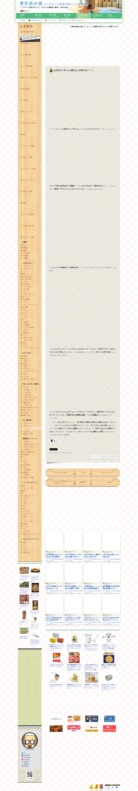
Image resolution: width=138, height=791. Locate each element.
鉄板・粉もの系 (25, 276)
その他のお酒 (25, 552)
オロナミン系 (25, 511)
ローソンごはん (25, 392)
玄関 (23, 20)
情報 (54, 441)
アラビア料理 (25, 325)
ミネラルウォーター (27, 488)
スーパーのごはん (26, 405)
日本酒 (22, 542)
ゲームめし (24, 361)
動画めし (23, 363)
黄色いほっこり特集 (27, 237)
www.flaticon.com (65, 782)
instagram (27, 757)
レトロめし (24, 366)
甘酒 (22, 506)
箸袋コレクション (26, 111)
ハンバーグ (24, 312)
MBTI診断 (25, 766)
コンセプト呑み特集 (27, 214)
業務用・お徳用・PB (27, 452)
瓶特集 (22, 134)
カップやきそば (51, 20)
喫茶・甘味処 (25, 299)
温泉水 (22, 485)
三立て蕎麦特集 (25, 54)
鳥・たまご (24, 281)
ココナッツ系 (25, 531)
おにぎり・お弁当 (26, 337)
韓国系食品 (24, 472)
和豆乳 (22, 508)
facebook (27, 755)
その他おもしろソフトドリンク (31, 534)
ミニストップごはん (27, 400)
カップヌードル (25, 426)
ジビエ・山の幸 (25, 286)
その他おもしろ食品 (27, 477)
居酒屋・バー (25, 274)
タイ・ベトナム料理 (27, 327)
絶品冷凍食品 (25, 454)
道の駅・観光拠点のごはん (29, 407)
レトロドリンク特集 (27, 146)
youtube (26, 759)
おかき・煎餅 (25, 465)
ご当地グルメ (25, 332)
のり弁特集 (24, 100)
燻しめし (23, 374)
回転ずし (23, 343)
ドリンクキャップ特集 (28, 169)
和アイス (23, 467)
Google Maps (21, 785)
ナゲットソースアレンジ (28, 371)
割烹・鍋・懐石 (25, 279)
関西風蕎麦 (24, 248)
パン (22, 302)
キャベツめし (25, 376)
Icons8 (32, 785)
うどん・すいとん (26, 269)
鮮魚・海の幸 (25, 284)
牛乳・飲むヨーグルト (28, 496)
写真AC (26, 762)
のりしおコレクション (28, 180)
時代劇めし (24, 356)
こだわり (23, 462)
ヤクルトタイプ (25, 513)
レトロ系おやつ (25, 441)
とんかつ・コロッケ (27, 294)
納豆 (22, 457)
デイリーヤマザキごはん (28, 397)
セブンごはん (25, 387)
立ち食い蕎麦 (25, 253)
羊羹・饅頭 (24, 307)
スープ (22, 529)
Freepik (36, 782)
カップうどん (25, 431)
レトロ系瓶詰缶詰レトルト (29, 444)
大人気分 (23, 516)
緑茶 (22, 493)
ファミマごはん (25, 390)
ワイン (22, 545)
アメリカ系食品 (25, 470)
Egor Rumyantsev (44, 782)
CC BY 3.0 (82, 782)
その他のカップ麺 (26, 433)
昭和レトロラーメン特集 (28, 77)
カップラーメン (25, 423)
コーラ (22, 519)
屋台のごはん (25, 412)
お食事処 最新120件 (36, 20)
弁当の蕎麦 (24, 255)
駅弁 (22, 335)
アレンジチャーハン (27, 369)
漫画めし (23, 358)
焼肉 (22, 320)
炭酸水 (22, 491)
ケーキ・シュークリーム (28, 304)
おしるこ (23, 503)
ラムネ (22, 501)
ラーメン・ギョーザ (27, 266)
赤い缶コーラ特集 (26, 157)
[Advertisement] (30, 687)
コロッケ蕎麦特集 (26, 66)
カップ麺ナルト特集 (27, 226)
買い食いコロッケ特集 (28, 123)
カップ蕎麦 (24, 258)
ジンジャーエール (26, 521)
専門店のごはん (25, 410)
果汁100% (23, 524)
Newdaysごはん (25, 402)
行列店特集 (24, 43)
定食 (22, 297)
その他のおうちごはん (28, 379)
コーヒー (23, 498)
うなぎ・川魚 (25, 289)
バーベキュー (25, 317)
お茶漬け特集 (25, 89)
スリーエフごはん (26, 395)
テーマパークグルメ (27, 340)
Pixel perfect (53, 782)
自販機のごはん (25, 415)
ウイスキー (24, 550)
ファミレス (24, 345)
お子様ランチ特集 (26, 191)
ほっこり (23, 459)
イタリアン (24, 314)
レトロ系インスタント (28, 447)
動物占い (27, 764)
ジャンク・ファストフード (29, 348)
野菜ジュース (25, 526)
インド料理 (24, 322)
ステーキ (23, 309)
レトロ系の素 (25, 449)
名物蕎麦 (23, 250)
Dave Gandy (30, 782)
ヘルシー (23, 330)
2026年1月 (112, 456)
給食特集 (23, 203)
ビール (22, 547)
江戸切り (23, 245)
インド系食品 (25, 475)
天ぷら (22, 292)
